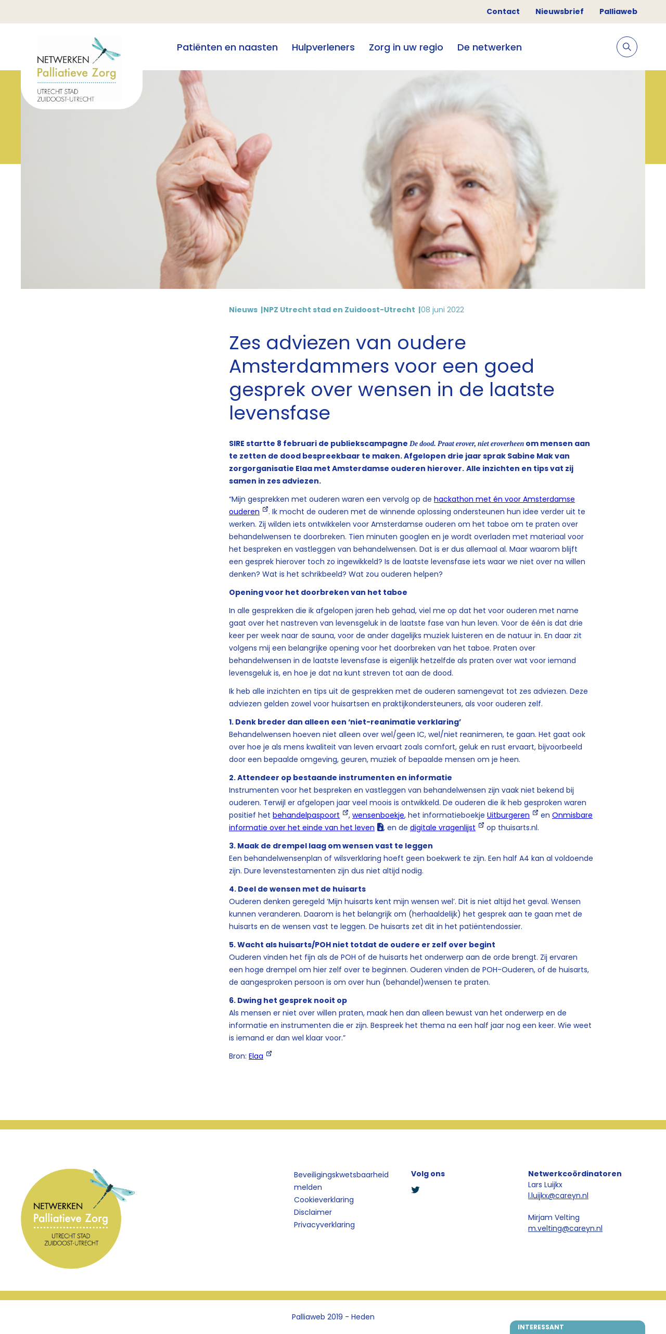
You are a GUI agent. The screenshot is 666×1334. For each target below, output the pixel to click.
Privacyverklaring (324, 1224)
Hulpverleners (323, 47)
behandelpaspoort (306, 815)
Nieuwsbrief (559, 11)
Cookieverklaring (324, 1200)
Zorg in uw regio (406, 47)
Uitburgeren (508, 815)
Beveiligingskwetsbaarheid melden (341, 1181)
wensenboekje (378, 815)
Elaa (256, 1056)
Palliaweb (618, 11)
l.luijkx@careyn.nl (558, 1195)
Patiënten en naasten (227, 47)
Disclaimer (313, 1212)
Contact (503, 11)
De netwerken (489, 47)
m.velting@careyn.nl (565, 1228)
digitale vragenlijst (443, 827)
